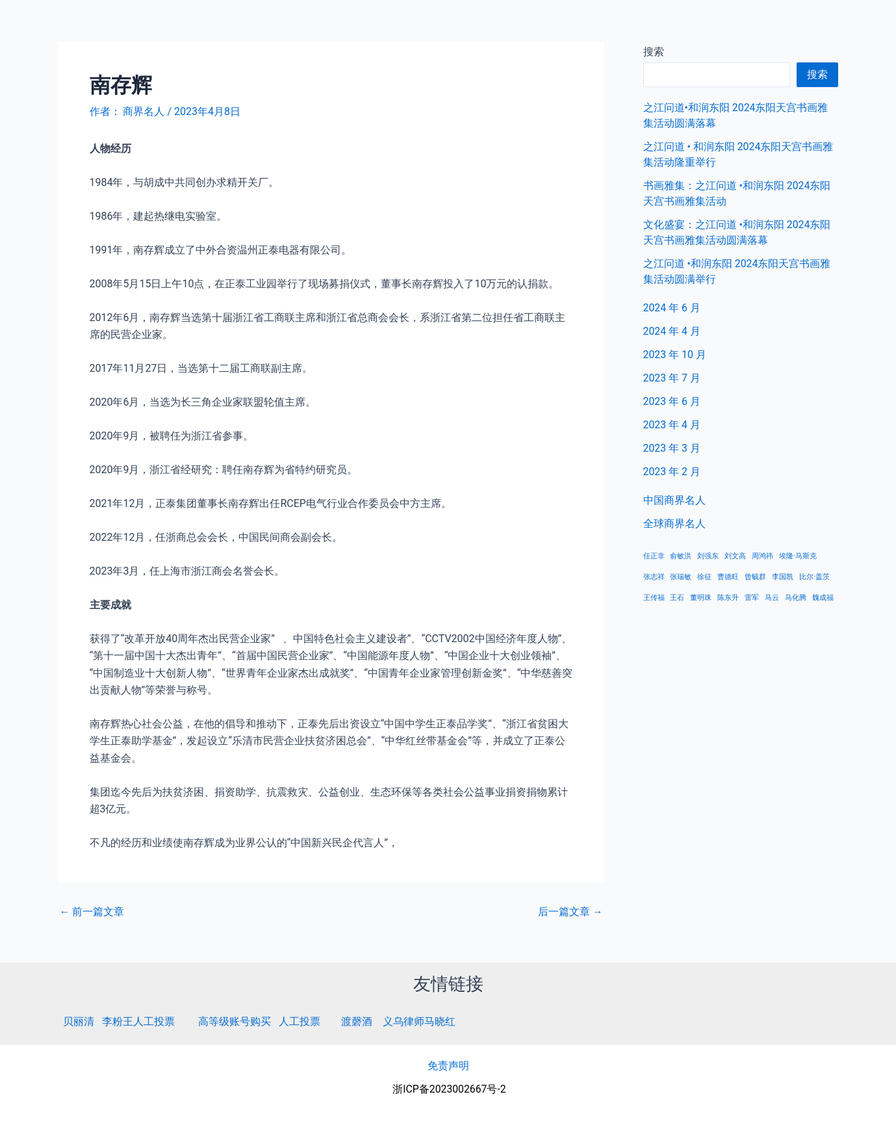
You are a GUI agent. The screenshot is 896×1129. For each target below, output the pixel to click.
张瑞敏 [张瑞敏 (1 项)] (680, 577)
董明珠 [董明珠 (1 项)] (700, 597)
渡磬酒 (356, 1021)
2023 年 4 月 (672, 425)
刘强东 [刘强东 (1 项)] (708, 556)
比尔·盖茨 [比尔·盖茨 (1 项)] (814, 577)
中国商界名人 (748, 25)
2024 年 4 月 (672, 331)
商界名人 (56, 25)
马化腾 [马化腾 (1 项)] (795, 597)
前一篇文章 (92, 912)
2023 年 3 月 (672, 448)
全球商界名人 (831, 25)
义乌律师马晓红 (419, 1021)
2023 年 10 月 (675, 354)
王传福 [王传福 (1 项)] (654, 597)
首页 (686, 25)
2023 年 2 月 (672, 471)
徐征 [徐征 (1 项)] (704, 577)
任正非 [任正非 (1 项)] (654, 556)
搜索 (817, 74)
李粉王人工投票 (138, 1021)
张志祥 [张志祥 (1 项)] (654, 577)
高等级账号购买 (234, 1021)
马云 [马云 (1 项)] (772, 597)
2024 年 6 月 (672, 308)
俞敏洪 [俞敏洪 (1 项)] (680, 556)
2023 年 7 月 (672, 378)
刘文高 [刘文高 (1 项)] (735, 556)
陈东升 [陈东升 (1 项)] (728, 597)
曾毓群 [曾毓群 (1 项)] (755, 577)
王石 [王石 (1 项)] (677, 597)
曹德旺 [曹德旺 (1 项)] (728, 577)
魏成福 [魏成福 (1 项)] (823, 597)
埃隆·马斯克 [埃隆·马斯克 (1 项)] (798, 556)
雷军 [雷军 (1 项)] (752, 597)
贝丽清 (78, 1021)
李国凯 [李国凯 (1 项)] (782, 577)
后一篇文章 (570, 912)
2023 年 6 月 (672, 401)
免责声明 (448, 1065)
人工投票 (299, 1021)
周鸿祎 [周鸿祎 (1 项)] (762, 556)
